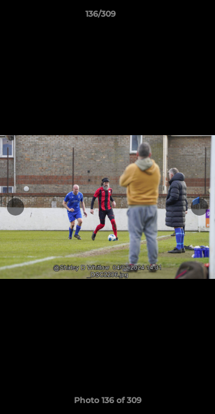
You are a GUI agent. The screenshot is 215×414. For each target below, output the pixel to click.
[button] (174, 17)
